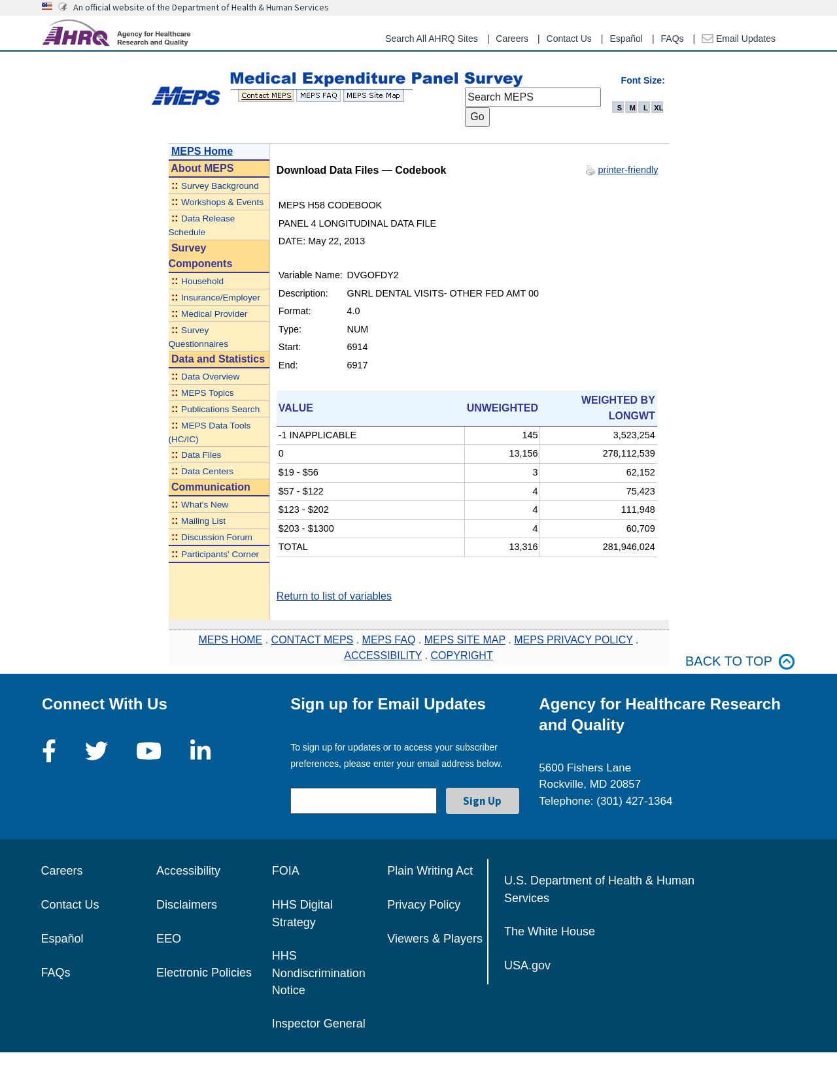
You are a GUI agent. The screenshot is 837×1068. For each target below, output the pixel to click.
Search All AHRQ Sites (431, 38)
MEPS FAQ (389, 639)
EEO (168, 938)
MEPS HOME (230, 639)
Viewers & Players (435, 938)
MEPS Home (202, 151)
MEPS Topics (207, 393)
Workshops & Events (222, 202)
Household (202, 281)
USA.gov (527, 965)
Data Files (201, 455)
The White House (549, 931)
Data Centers (207, 471)
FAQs (672, 38)
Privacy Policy (423, 904)
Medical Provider (214, 314)
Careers (512, 38)
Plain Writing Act (430, 870)
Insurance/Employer (220, 297)
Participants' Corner (220, 554)
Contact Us (569, 38)
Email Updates (739, 38)
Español (626, 38)
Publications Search (220, 409)
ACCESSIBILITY (383, 655)
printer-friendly (628, 170)
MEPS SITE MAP (464, 639)
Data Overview (210, 376)
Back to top (740, 661)
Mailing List (203, 521)
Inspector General (319, 1023)
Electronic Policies (204, 972)
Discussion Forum (216, 537)
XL (658, 108)
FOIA (285, 870)
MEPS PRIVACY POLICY (573, 639)
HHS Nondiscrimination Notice (319, 973)
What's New (204, 505)
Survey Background (220, 186)
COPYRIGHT (462, 655)
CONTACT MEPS (312, 639)
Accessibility (188, 870)
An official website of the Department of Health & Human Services (201, 7)
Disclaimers (186, 904)
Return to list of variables (334, 596)
